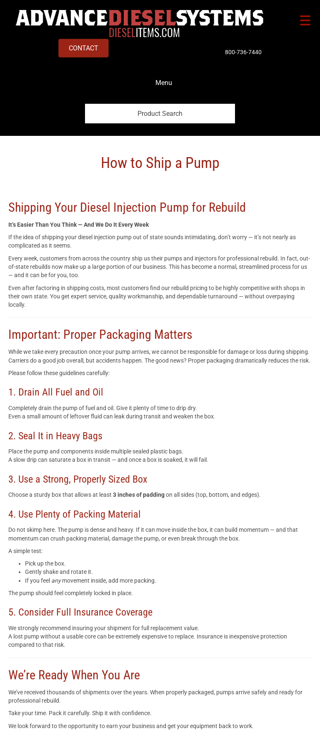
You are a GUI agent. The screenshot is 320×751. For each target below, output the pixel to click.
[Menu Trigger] (305, 19)
